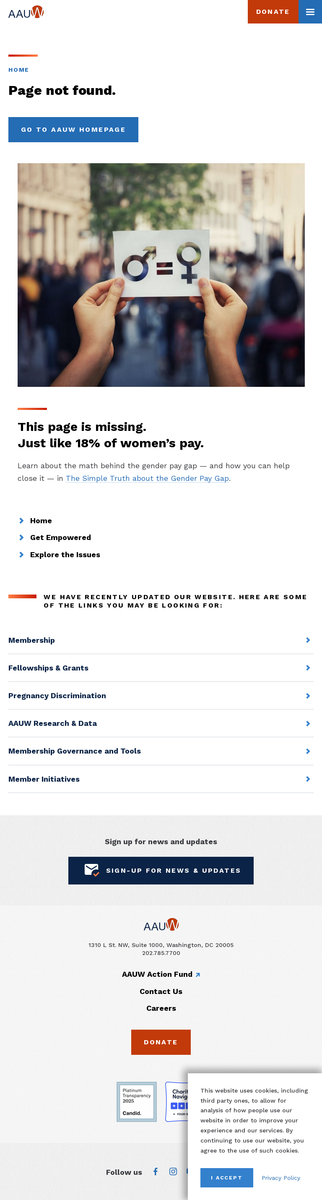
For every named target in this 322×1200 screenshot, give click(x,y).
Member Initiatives (44, 779)
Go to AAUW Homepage (73, 129)
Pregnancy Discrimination (57, 695)
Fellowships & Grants (48, 667)
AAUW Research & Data (52, 723)
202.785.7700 (161, 953)
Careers (161, 1008)
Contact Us (161, 991)
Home (18, 69)
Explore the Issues (65, 554)
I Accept (227, 1177)
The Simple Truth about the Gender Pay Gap (147, 478)
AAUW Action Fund (157, 974)
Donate (273, 12)
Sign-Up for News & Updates (161, 870)
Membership (31, 640)
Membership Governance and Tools (74, 750)
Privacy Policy (281, 1177)
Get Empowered (60, 537)
